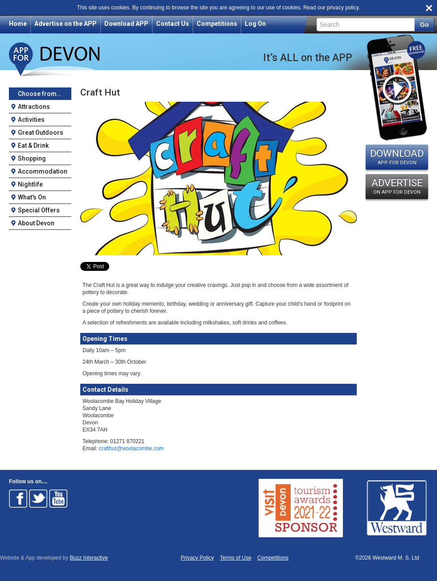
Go (424, 24)
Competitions (217, 23)
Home (18, 23)
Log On (255, 23)
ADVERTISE (397, 186)
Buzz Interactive (89, 558)
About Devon (36, 223)
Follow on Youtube (58, 498)
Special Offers (39, 210)
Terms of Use (235, 558)
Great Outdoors (40, 132)
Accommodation (42, 171)
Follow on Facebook (18, 498)
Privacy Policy (197, 558)
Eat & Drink (33, 145)
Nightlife (30, 184)
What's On (32, 197)
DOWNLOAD (397, 157)
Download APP (126, 23)
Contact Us (172, 23)
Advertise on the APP (65, 23)
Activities (31, 119)
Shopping (32, 158)
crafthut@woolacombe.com (131, 448)
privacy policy (343, 7)
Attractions (34, 106)
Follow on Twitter (38, 498)
